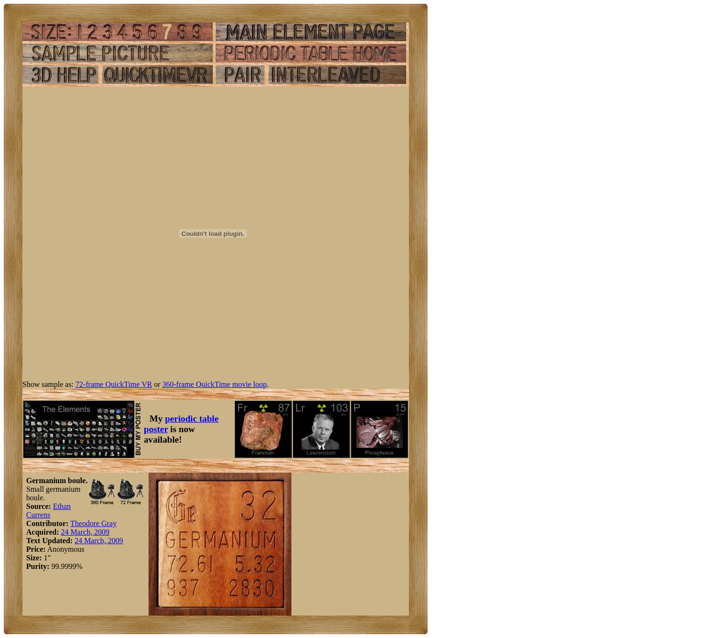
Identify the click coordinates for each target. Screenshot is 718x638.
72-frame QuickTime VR (114, 384)
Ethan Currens (48, 510)
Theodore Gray (93, 523)
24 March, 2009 (85, 532)
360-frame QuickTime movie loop (214, 384)
